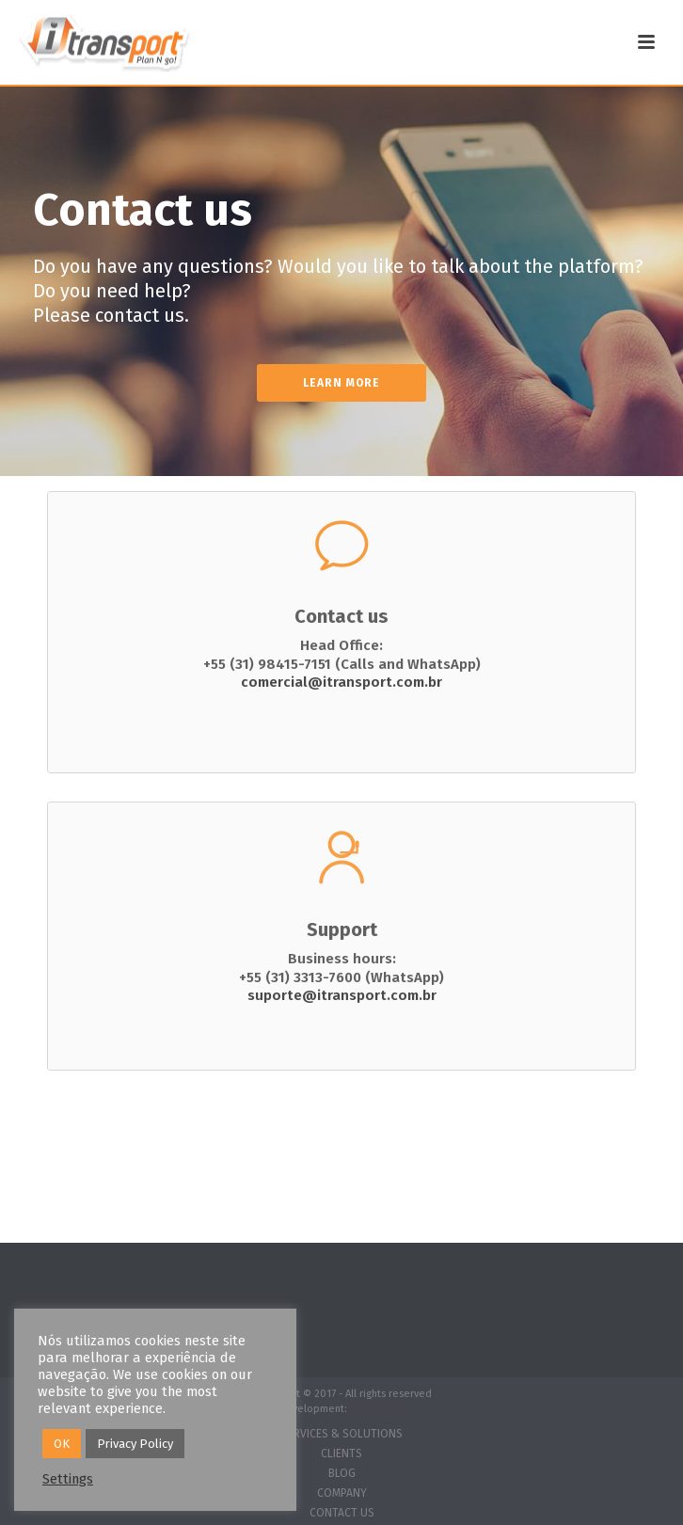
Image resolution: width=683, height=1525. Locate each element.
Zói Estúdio (377, 1409)
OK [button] (62, 1444)
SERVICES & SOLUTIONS (342, 1433)
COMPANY (342, 1493)
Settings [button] (67, 1478)
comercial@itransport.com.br (341, 682)
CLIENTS (341, 1453)
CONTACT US (342, 1512)
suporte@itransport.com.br (342, 995)
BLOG (342, 1473)
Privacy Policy (135, 1444)
